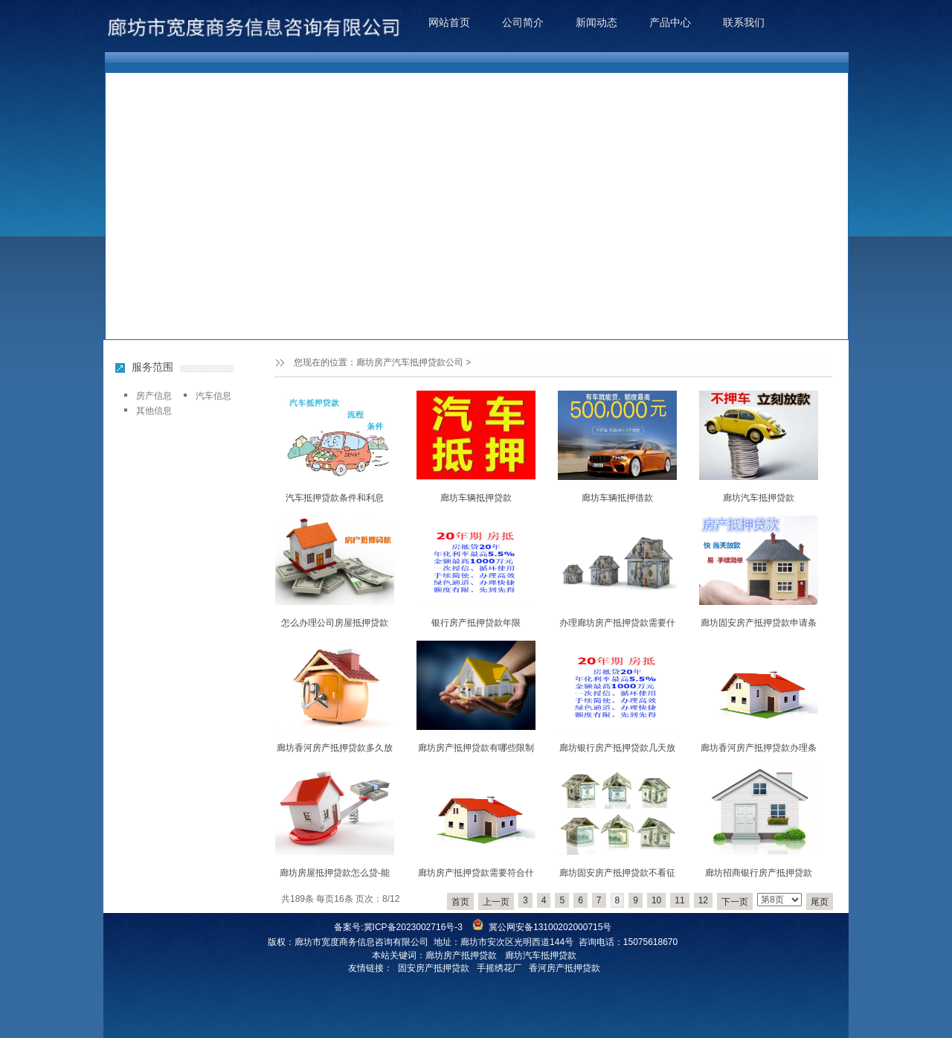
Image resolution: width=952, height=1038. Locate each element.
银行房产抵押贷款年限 (476, 623)
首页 (460, 902)
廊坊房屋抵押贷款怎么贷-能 (335, 873)
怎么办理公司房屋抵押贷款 (334, 623)
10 (656, 900)
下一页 (734, 902)
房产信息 (154, 396)
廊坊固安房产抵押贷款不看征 (617, 873)
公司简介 (523, 22)
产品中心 (670, 22)
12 (703, 900)
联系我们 (744, 22)
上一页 (496, 902)
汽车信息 (213, 396)
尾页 (820, 902)
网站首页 (449, 22)
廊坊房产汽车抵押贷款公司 (409, 362)
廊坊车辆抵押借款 (617, 498)
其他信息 (154, 411)
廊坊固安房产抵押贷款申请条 (759, 623)
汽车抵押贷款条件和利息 (335, 498)
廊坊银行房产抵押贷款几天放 (617, 748)
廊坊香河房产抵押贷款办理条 (759, 748)
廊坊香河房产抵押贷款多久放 (335, 748)
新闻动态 (596, 22)
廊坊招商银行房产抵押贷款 (758, 873)
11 (679, 900)
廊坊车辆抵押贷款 (476, 498)
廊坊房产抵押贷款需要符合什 (476, 873)
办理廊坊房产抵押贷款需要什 (617, 623)
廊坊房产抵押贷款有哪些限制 (476, 748)
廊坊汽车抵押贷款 (758, 498)
